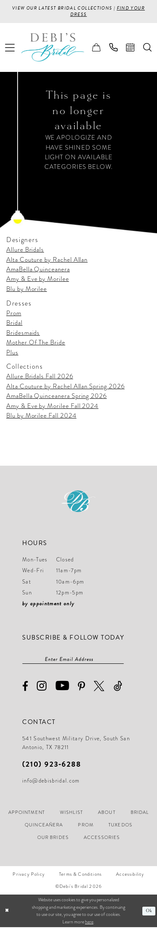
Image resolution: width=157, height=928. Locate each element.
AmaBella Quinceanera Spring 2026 (56, 396)
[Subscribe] (120, 660)
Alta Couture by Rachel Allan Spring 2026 (65, 386)
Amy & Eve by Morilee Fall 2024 (52, 406)
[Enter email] (73, 660)
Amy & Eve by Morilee (37, 279)
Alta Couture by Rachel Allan (47, 260)
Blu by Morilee (26, 289)
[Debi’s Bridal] (59, 48)
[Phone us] (113, 48)
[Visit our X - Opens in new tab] (99, 687)
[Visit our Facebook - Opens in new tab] (25, 687)
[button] (10, 48)
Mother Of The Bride (35, 343)
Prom (13, 313)
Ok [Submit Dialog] (148, 911)
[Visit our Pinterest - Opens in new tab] (81, 687)
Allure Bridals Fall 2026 (39, 377)
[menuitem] (10, 48)
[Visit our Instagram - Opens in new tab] (42, 687)
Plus (12, 353)
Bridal (14, 323)
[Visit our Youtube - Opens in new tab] (62, 686)
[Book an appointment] (130, 48)
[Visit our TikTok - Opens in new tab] (118, 687)
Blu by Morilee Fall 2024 (41, 416)
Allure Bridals (25, 250)
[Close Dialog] (7, 912)
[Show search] (147, 48)
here (89, 922)
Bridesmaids (23, 333)
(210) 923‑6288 (51, 764)
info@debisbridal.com (51, 781)
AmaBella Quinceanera (38, 269)
